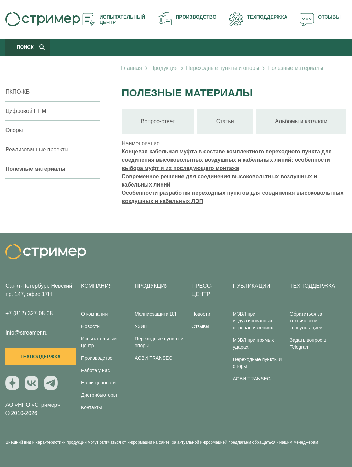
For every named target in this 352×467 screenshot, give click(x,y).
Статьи (225, 121)
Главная (131, 68)
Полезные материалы (295, 68)
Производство (96, 358)
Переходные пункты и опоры (222, 68)
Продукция (164, 68)
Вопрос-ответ (158, 121)
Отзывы (200, 326)
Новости (90, 326)
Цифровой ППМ (26, 111)
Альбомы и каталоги (301, 121)
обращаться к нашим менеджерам (285, 442)
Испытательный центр (99, 342)
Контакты (91, 407)
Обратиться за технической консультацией (306, 320)
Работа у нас (95, 370)
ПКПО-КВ (18, 92)
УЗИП (141, 326)
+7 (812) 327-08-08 (29, 313)
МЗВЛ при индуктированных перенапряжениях (253, 320)
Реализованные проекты (37, 149)
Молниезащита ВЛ (155, 314)
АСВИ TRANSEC (153, 358)
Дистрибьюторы (99, 395)
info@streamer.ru (27, 333)
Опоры (14, 130)
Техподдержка (40, 356)
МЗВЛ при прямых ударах (253, 343)
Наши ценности (98, 382)
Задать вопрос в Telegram (308, 343)
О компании (94, 314)
